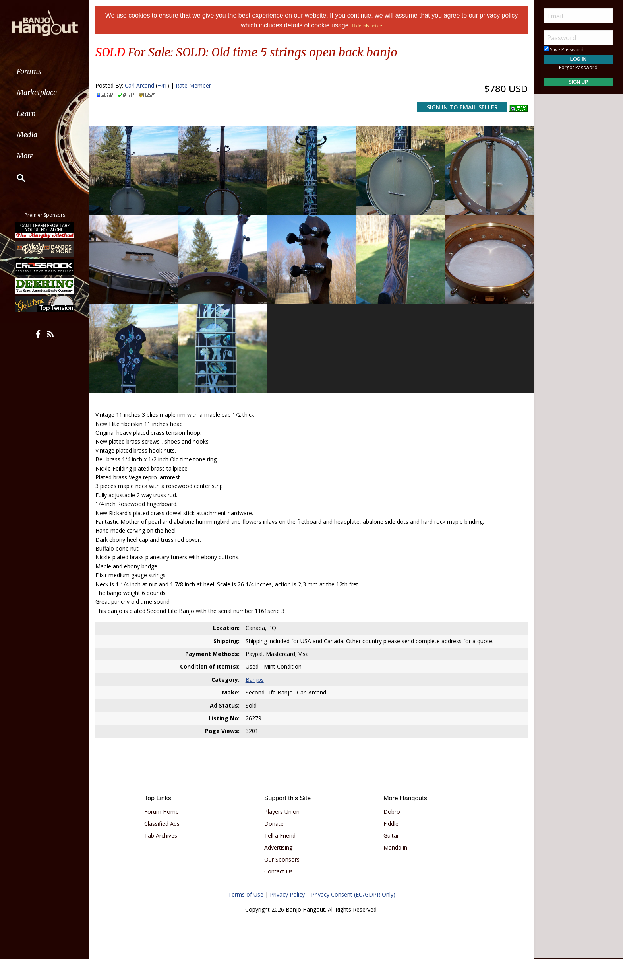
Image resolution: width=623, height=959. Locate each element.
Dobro (391, 811)
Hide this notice (367, 25)
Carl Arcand (139, 85)
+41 (162, 85)
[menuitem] (44, 71)
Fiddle (391, 823)
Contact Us (278, 871)
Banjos (255, 679)
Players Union (282, 811)
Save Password (564, 49)
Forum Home (161, 811)
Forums (29, 71)
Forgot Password (578, 67)
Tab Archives (160, 835)
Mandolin (395, 847)
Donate (274, 823)
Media (27, 134)
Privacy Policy (287, 894)
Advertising (278, 847)
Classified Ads (162, 823)
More (25, 155)
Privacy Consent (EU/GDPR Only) (353, 894)
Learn (26, 113)
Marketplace (37, 92)
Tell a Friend (280, 835)
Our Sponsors (282, 859)
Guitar (391, 835)
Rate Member (193, 85)
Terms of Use (245, 894)
